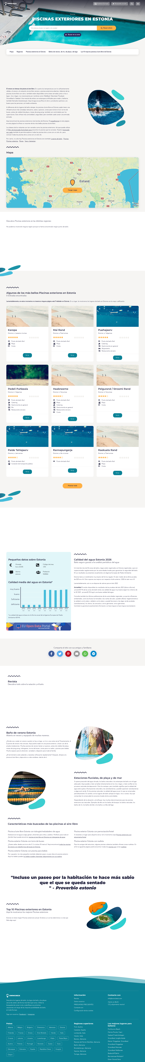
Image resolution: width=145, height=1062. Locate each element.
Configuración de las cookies (83, 1010)
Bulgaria (30, 1027)
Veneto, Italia (78, 1036)
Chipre (10, 1055)
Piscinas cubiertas (12, 141)
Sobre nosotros (79, 1001)
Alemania (52, 1027)
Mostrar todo (72, 486)
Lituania (30, 1038)
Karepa (12, 330)
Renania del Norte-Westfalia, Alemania (87, 1042)
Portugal (30, 1044)
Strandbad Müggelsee (115, 1044)
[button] (101, 3)
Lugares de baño (56, 139)
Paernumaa (64, 333)
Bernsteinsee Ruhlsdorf (115, 1056)
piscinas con (112, 847)
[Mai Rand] (72, 316)
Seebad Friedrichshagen (116, 1035)
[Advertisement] (66, 71)
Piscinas (66, 139)
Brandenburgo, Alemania (82, 1048)
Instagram (31, 1014)
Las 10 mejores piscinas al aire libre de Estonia (96, 52)
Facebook (22, 1014)
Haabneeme (60, 388)
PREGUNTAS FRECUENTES (83, 1004)
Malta (52, 1038)
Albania (10, 1027)
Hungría (58, 1049)
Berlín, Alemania (79, 1045)
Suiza (59, 1044)
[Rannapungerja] (72, 436)
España (32, 1049)
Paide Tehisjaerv (18, 450)
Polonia (19, 1044)
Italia (61, 1033)
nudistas (123, 847)
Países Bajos (63, 1038)
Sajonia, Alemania (80, 1051)
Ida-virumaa (64, 453)
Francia (20, 1033)
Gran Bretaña (41, 1033)
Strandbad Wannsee (115, 1047)
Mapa (11, 52)
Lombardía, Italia (79, 1033)
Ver (27, 355)
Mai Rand (59, 330)
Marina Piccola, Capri (115, 1032)
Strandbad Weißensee (115, 1050)
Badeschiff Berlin (113, 1053)
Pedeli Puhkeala (18, 388)
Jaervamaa (19, 453)
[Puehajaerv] (118, 316)
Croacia (10, 1038)
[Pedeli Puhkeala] (27, 375)
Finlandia (11, 1033)
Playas (21, 141)
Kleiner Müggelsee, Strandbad (118, 1041)
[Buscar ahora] (106, 28)
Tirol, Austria (78, 1027)
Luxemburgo (41, 1038)
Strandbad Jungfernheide (116, 1038)
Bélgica (20, 1027)
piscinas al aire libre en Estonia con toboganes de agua (47, 837)
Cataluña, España (80, 1030)
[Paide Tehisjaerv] (27, 436)
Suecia (50, 1044)
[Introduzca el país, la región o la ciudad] (63, 28)
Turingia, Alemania (80, 1054)
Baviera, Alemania (80, 1039)
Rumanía (40, 1044)
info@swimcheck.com (115, 998)
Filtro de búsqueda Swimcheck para (20, 130)
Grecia (30, 1033)
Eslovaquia (11, 1049)
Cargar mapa (72, 190)
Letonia (20, 1038)
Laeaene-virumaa (21, 333)
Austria (10, 1044)
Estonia (72, 14)
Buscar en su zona (72, 34)
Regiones (20, 52)
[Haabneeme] (72, 375)
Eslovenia (23, 1049)
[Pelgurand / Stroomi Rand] (118, 375)
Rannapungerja (62, 450)
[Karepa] (27, 316)
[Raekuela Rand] (118, 436)
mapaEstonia (54, 121)
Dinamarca (41, 1027)
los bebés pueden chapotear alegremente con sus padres (43, 856)
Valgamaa (108, 333)
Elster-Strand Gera (114, 1059)
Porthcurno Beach (114, 1029)
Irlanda (53, 1033)
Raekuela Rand (107, 450)
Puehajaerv (105, 330)
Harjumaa (63, 392)
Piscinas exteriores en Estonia (36, 52)
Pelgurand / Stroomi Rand (114, 388)
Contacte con (78, 1007)
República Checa (45, 1049)
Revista (76, 998)
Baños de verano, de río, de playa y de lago (63, 52)
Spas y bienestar (30, 141)
